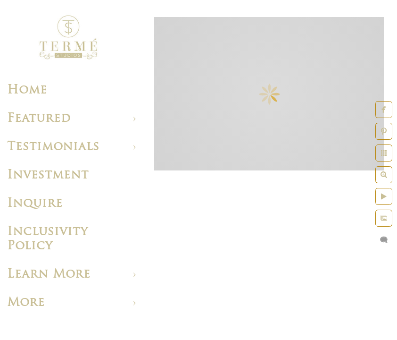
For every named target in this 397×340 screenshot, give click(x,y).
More (26, 303)
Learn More (49, 274)
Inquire (35, 204)
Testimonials (53, 147)
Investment (48, 175)
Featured (39, 119)
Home (27, 90)
